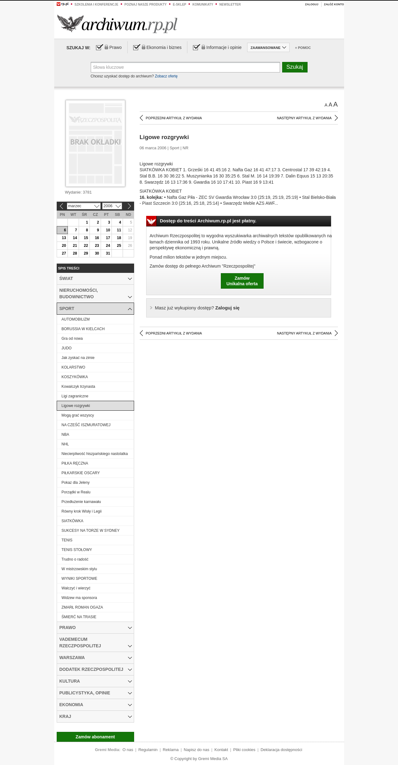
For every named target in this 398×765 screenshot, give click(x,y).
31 (108, 253)
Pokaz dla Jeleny (76, 482)
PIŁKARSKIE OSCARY (81, 473)
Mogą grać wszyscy (78, 415)
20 (64, 245)
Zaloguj (311, 4)
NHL (65, 444)
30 (97, 253)
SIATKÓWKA (72, 521)
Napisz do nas (196, 749)
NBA (65, 434)
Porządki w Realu (76, 492)
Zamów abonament (95, 736)
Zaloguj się (197, 307)
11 (119, 230)
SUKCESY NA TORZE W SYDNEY (91, 530)
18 (119, 238)
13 (64, 238)
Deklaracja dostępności (281, 749)
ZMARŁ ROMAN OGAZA (82, 607)
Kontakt (221, 749)
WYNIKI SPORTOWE (80, 578)
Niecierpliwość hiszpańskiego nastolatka (95, 454)
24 (108, 245)
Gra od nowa (72, 338)
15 (86, 238)
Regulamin (148, 749)
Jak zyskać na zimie (78, 358)
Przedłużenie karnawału (81, 502)
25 (119, 245)
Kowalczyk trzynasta (78, 386)
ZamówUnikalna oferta (242, 281)
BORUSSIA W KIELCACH (83, 329)
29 (86, 253)
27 (64, 253)
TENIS (67, 540)
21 (75, 245)
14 (75, 238)
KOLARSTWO (73, 367)
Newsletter (230, 4)
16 (97, 238)
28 (75, 253)
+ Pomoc (303, 48)
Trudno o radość (75, 559)
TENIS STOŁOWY (77, 550)
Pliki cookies (244, 749)
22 (86, 245)
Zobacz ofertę (166, 76)
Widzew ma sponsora (79, 598)
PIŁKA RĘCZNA (75, 463)
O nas (127, 749)
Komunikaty (202, 4)
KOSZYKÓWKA (75, 377)
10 (108, 230)
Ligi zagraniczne (75, 396)
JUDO (67, 348)
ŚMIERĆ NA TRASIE (79, 617)
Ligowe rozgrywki (76, 406)
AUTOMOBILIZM (76, 319)
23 (97, 245)
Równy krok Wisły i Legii (82, 511)
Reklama (170, 749)
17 (108, 238)
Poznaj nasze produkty (146, 4)
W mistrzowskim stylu (79, 569)
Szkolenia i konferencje (96, 4)
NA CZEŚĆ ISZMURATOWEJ (86, 425)
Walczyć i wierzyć (76, 588)
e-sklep (179, 4)
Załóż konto (334, 4)
